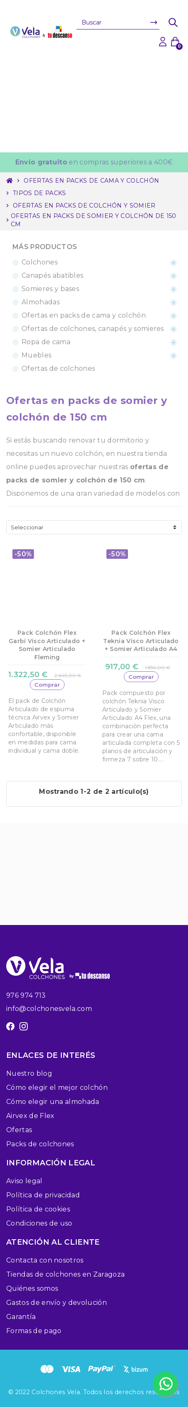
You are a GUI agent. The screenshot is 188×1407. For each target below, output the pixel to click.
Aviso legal (24, 1181)
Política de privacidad (43, 1195)
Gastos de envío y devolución (56, 1303)
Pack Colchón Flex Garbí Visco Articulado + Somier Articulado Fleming (47, 645)
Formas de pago (33, 1331)
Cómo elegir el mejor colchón (57, 1087)
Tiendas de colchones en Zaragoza (65, 1274)
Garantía (21, 1317)
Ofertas (19, 1130)
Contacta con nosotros (45, 1260)
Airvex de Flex (30, 1116)
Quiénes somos (32, 1288)
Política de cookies (38, 1209)
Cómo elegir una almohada (52, 1102)
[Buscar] (118, 22)
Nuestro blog (29, 1073)
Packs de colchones (40, 1144)
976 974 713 (26, 995)
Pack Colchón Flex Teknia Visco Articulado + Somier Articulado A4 (140, 641)
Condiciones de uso (39, 1223)
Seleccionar (27, 527)
